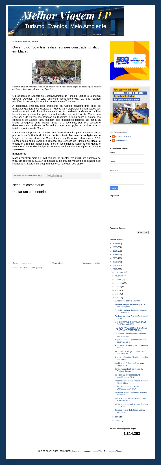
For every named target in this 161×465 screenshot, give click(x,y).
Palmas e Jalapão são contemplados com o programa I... (130, 305)
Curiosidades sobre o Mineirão (127, 301)
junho (117, 294)
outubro (118, 279)
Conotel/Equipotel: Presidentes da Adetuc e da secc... (129, 370)
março (118, 420)
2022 (115, 258)
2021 (115, 262)
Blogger (119, 451)
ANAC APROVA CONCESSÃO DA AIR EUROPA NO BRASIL (131, 323)
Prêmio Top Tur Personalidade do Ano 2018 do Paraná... (130, 399)
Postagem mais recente (23, 263)
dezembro (119, 272)
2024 (115, 251)
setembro (119, 283)
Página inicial (57, 263)
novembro (119, 276)
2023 (115, 254)
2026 (115, 244)
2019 (115, 269)
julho (117, 290)
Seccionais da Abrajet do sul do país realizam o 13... (129, 352)
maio (117, 298)
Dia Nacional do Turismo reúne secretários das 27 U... (127, 376)
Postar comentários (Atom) (31, 268)
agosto (118, 287)
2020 (115, 265)
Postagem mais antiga (90, 263)
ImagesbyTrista (96, 451)
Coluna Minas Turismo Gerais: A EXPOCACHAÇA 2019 (128, 387)
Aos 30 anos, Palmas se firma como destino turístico (129, 364)
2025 (115, 247)
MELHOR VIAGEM (123, 136)
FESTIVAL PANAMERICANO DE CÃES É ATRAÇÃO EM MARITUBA (131, 329)
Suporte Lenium (121, 140)
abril (117, 417)
